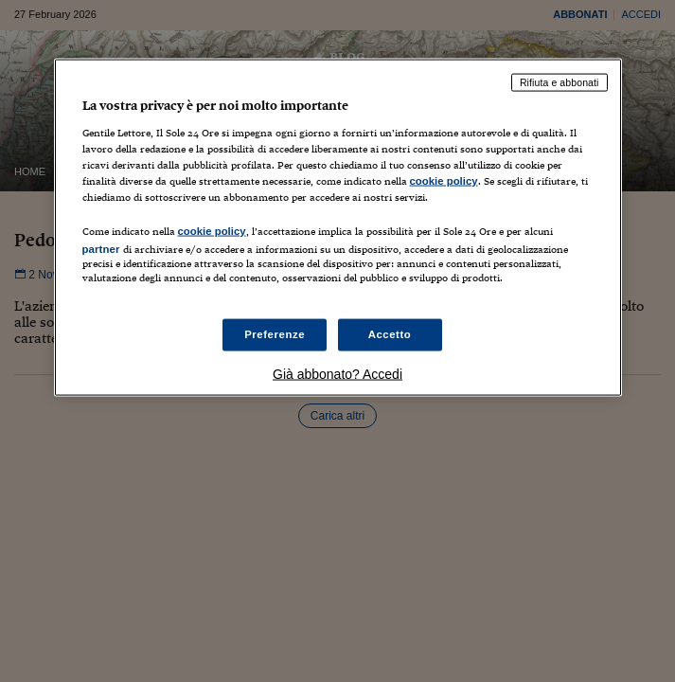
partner (101, 248)
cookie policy (444, 180)
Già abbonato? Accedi (337, 374)
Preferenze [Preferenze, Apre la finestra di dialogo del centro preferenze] (274, 334)
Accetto (390, 334)
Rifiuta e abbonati (559, 82)
